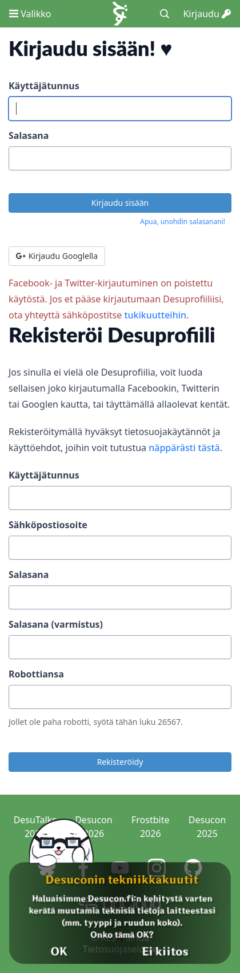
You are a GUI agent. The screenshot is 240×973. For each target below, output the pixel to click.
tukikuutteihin (155, 315)
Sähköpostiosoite (48, 525)
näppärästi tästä (184, 447)
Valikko (30, 13)
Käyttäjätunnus (44, 85)
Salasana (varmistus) (56, 624)
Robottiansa (36, 674)
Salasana (29, 135)
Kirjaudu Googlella (57, 255)
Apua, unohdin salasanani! (182, 221)
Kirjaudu (207, 13)
